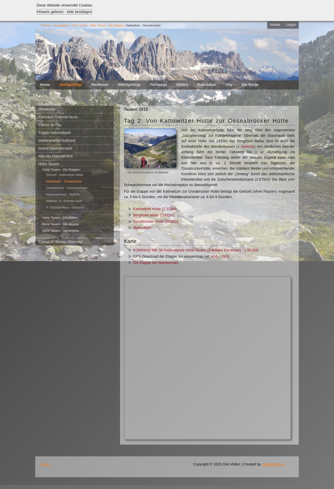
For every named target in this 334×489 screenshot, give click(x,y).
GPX (225, 256)
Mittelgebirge (129, 85)
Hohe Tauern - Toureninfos (60, 231)
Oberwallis (46, 109)
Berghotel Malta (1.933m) (153, 215)
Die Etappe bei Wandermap (155, 263)
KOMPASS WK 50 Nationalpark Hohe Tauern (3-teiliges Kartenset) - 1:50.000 (195, 250)
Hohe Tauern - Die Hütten (60, 218)
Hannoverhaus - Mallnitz (63, 194)
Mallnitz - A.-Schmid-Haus (64, 201)
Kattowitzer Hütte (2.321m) (155, 209)
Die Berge (250, 85)
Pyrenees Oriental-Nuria (57, 117)
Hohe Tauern (79, 25)
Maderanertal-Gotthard (56, 140)
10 (267, 71)
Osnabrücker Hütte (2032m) (155, 221)
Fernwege (158, 85)
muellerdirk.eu (273, 464)
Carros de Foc (50, 125)
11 (271, 71)
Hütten (182, 85)
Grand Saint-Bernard (55, 148)
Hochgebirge (61, 25)
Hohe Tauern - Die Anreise (60, 224)
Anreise (247, 146)
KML (215, 256)
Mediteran (99, 85)
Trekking (45, 25)
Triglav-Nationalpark (54, 133)
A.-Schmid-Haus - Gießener (65, 207)
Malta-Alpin (142, 228)
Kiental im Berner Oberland (60, 242)
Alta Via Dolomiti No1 (55, 156)
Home (275, 24)
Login (291, 24)
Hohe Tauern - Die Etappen (107, 25)
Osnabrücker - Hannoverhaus (66, 188)
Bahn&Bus (206, 85)
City (228, 85)
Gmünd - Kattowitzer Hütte (64, 175)
